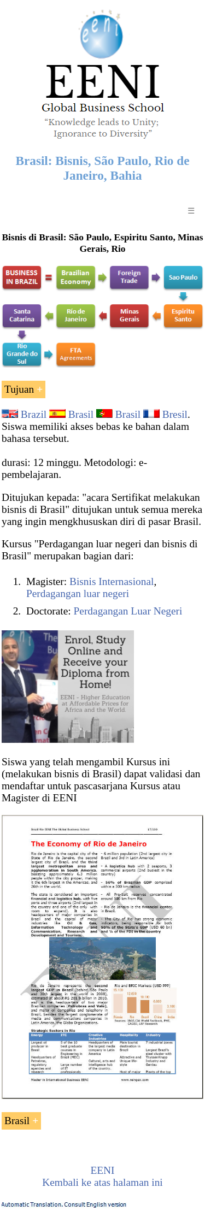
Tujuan (19, 389)
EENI (102, 1170)
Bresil (175, 414)
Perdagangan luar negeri (77, 593)
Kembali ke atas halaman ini (102, 1182)
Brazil (33, 414)
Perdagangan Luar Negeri (128, 611)
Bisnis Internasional (111, 581)
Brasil (80, 414)
